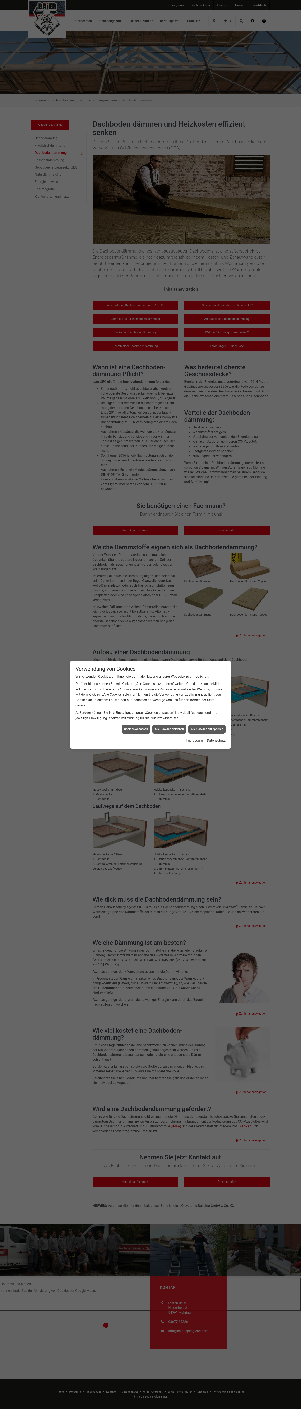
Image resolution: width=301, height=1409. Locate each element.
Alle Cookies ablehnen (169, 712)
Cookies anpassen (136, 712)
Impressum (194, 724)
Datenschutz (216, 724)
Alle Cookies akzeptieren (207, 712)
